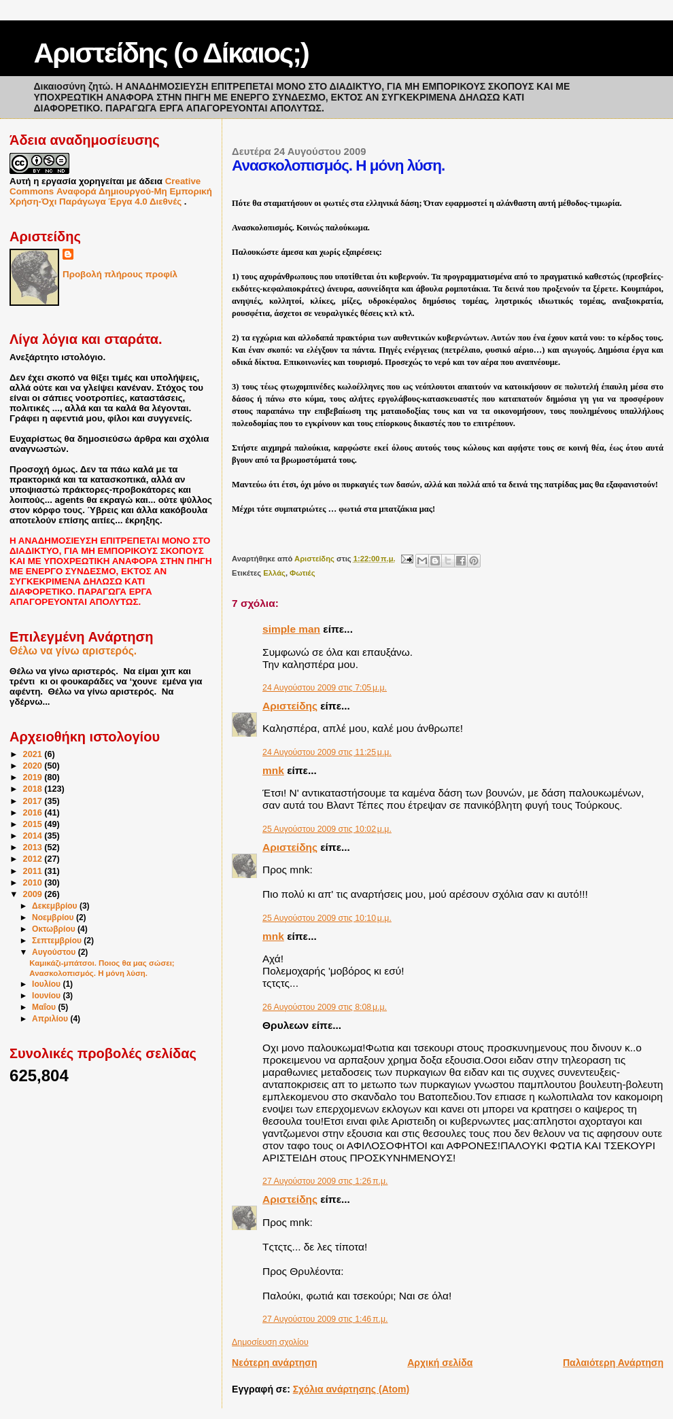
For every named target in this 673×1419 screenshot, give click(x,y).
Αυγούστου (55, 952)
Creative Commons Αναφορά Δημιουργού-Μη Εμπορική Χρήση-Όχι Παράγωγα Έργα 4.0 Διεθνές (111, 191)
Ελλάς (274, 573)
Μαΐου (45, 1007)
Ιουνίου (47, 995)
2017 (34, 801)
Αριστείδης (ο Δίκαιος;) (171, 53)
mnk (273, 770)
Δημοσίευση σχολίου (270, 1342)
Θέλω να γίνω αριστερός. (73, 650)
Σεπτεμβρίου (58, 940)
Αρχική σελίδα (439, 1362)
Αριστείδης (289, 706)
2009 (34, 894)
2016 (34, 813)
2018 (34, 789)
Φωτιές (302, 573)
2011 (34, 871)
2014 (34, 836)
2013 (34, 847)
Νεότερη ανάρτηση (274, 1362)
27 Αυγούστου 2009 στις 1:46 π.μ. (324, 1319)
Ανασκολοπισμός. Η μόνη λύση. (88, 973)
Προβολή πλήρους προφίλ (120, 274)
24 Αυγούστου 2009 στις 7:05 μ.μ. (324, 688)
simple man (291, 629)
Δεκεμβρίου (56, 906)
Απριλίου (51, 1018)
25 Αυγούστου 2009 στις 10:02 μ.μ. (327, 829)
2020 (34, 766)
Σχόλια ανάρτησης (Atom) (351, 1389)
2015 (34, 824)
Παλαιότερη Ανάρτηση (613, 1362)
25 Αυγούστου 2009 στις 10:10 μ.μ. (327, 918)
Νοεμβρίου (54, 917)
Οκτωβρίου (54, 929)
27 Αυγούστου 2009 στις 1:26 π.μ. (324, 1181)
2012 (34, 859)
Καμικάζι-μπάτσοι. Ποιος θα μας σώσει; (101, 963)
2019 (34, 777)
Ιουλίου (47, 984)
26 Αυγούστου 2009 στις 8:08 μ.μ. (324, 1007)
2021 (34, 754)
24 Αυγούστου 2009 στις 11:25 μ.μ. (327, 752)
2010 (34, 883)
